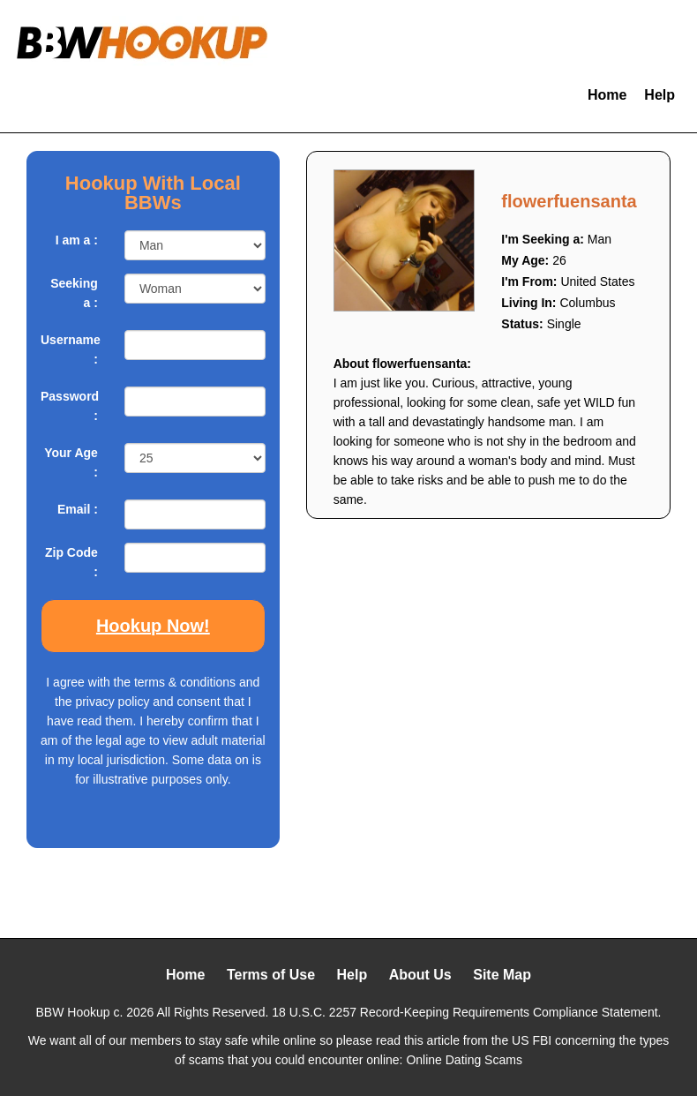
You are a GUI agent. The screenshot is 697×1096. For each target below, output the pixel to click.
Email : (77, 509)
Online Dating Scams (464, 1060)
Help (659, 94)
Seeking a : (74, 293)
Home (607, 94)
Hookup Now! (153, 625)
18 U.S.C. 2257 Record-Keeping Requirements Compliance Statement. (466, 1012)
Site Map (502, 974)
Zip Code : (71, 562)
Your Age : (71, 462)
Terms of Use (271, 974)
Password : (69, 406)
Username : (69, 349)
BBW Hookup (73, 1012)
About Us (420, 974)
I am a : (77, 240)
